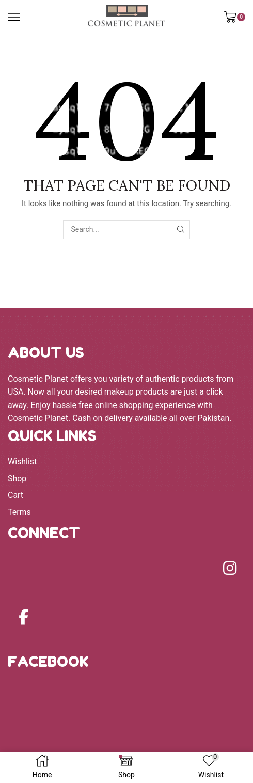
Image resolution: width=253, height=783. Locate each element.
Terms (19, 512)
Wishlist (22, 461)
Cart (15, 495)
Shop (17, 478)
